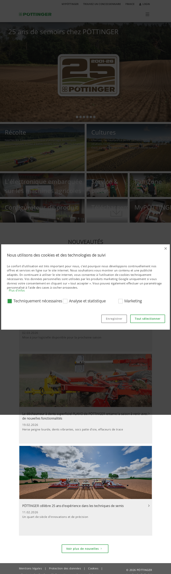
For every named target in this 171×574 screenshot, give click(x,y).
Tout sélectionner (147, 319)
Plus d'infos (17, 290)
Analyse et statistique (87, 301)
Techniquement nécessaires (37, 301)
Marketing (133, 301)
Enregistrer (114, 319)
